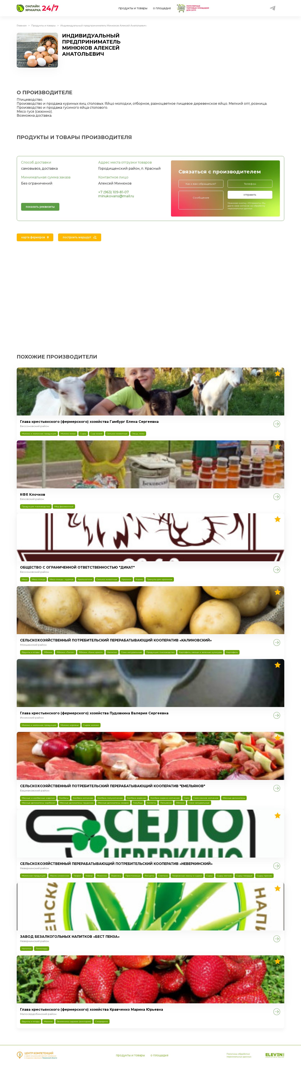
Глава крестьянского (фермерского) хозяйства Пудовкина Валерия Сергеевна (94, 713)
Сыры (83, 433)
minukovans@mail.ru (116, 196)
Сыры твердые (244, 875)
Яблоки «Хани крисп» (91, 652)
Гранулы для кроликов (159, 579)
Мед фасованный (63, 506)
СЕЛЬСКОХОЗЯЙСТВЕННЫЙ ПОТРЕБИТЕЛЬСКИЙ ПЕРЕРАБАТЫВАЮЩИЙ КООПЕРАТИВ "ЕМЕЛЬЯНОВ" (112, 786)
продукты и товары (133, 8)
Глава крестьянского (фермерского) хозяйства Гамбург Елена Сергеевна (89, 422)
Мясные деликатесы (234, 798)
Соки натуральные (131, 652)
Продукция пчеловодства (36, 506)
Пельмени (166, 802)
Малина (48, 1021)
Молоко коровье (70, 725)
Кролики (126, 579)
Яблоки (48, 652)
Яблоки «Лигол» (65, 652)
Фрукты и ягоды (31, 652)
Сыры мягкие (224, 875)
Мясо (24, 579)
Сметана (163, 875)
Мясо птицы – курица (61, 579)
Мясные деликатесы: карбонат (38, 802)
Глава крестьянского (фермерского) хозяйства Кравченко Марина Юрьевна (91, 1010)
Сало (186, 798)
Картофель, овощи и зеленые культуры (200, 652)
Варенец (116, 875)
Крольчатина (85, 579)
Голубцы (138, 802)
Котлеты (151, 802)
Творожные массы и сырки (187, 875)
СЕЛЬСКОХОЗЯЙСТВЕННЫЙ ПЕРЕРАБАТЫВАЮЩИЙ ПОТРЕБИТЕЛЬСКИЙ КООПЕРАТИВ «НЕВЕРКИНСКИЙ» (116, 864)
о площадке (162, 8)
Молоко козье (68, 433)
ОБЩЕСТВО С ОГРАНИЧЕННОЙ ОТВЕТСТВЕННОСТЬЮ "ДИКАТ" (77, 567)
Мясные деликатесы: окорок (113, 802)
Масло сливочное (59, 875)
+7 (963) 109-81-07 (113, 192)
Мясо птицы (38, 579)
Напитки (112, 652)
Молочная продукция (34, 875)
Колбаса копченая (83, 798)
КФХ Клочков (32, 495)
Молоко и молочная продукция (39, 433)
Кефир (89, 875)
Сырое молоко (91, 725)
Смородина (101, 1021)
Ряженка (102, 875)
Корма (139, 579)
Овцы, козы (138, 433)
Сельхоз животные (117, 433)
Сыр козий (96, 433)
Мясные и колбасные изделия (38, 798)
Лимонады (41, 948)
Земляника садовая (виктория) (74, 1021)
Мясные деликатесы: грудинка (76, 802)
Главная (22, 25)
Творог (77, 875)
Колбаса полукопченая (110, 798)
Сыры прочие (264, 875)
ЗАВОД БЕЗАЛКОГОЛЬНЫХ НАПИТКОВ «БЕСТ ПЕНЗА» (70, 937)
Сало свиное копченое (206, 798)
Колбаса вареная (136, 798)
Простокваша (132, 875)
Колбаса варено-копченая (165, 798)
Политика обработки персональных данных (239, 1055)
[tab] (35, 237)
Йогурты (149, 875)
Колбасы (64, 798)
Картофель (232, 652)
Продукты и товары (43, 25)
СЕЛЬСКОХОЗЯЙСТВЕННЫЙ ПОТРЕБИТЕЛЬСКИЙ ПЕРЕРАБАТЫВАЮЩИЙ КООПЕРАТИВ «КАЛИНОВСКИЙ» (116, 640)
